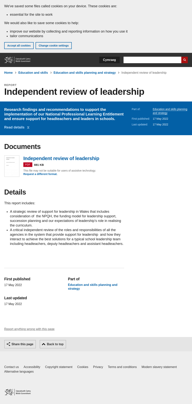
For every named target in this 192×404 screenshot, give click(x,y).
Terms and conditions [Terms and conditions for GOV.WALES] (122, 367)
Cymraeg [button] (109, 59)
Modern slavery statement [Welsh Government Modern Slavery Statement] (159, 367)
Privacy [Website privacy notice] (98, 367)
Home (8, 72)
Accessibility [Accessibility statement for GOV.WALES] (32, 367)
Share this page (22, 344)
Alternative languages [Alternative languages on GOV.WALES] (19, 371)
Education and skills (33, 72)
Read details (15, 127)
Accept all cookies (19, 45)
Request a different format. (40, 174)
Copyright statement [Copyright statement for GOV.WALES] (58, 367)
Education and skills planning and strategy (85, 72)
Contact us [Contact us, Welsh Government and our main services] (11, 367)
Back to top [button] (55, 344)
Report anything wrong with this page (29, 329)
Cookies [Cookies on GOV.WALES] (82, 367)
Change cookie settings (54, 45)
